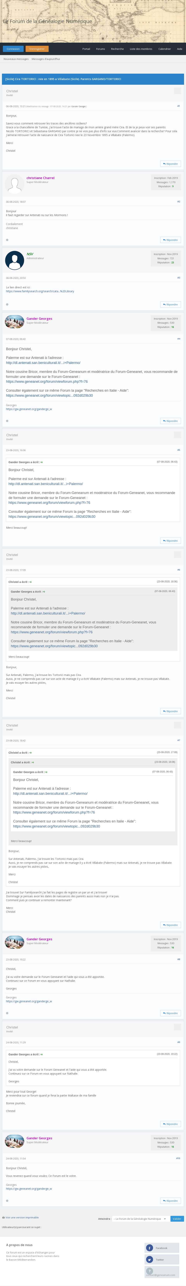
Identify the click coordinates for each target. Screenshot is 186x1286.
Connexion (13, 49)
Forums (100, 49)
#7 (178, 740)
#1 (178, 105)
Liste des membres (141, 49)
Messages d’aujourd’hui (46, 59)
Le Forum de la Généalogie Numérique (47, 21)
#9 (178, 1042)
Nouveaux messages (16, 59)
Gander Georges (78, 106)
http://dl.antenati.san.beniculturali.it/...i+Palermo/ (43, 363)
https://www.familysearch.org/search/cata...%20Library (40, 291)
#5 (178, 449)
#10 (178, 1158)
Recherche (117, 49)
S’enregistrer (37, 49)
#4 (178, 338)
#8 (178, 959)
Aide (179, 49)
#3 (178, 277)
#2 (178, 201)
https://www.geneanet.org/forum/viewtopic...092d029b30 (49, 395)
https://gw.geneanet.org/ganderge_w (29, 409)
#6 (178, 569)
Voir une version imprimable (22, 1217)
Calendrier (164, 49)
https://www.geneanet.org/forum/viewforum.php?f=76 (47, 382)
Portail (86, 49)
